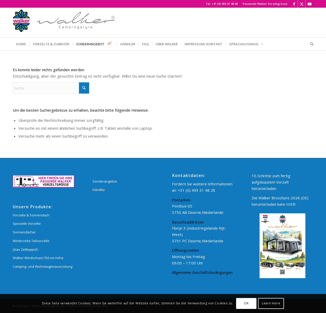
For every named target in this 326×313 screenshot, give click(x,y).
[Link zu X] (301, 4)
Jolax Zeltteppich (25, 249)
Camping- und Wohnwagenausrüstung (42, 266)
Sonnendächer (24, 232)
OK (246, 303)
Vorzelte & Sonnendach (31, 215)
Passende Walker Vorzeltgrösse (265, 4)
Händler (98, 189)
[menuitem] (264, 4)
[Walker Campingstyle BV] (64, 22)
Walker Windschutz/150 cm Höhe (38, 258)
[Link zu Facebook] (294, 4)
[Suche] (310, 44)
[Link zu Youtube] (309, 4)
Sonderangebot (104, 181)
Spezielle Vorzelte (27, 223)
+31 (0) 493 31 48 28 (225, 4)
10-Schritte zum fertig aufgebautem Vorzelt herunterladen (271, 182)
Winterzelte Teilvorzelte (31, 241)
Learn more (271, 303)
